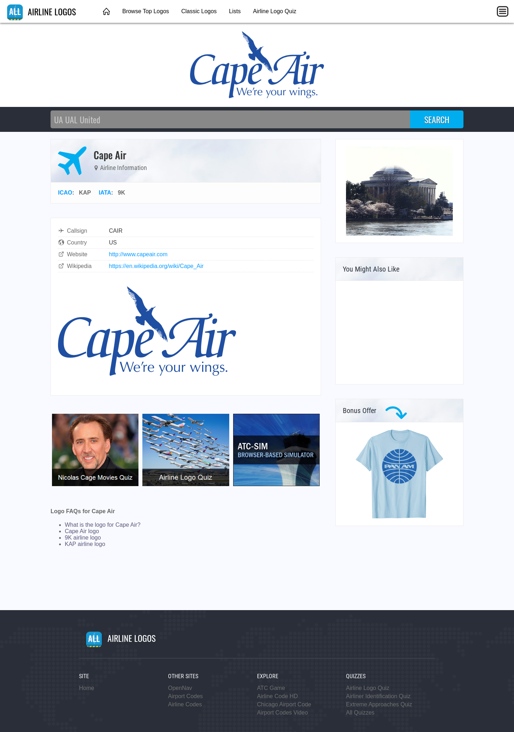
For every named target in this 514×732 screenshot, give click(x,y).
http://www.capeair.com (138, 254)
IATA (105, 193)
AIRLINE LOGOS (41, 11)
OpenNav (180, 688)
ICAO (65, 193)
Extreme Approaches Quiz (379, 704)
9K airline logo (83, 538)
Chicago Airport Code (284, 704)
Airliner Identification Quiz (378, 696)
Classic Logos (199, 11)
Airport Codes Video (282, 713)
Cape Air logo (82, 531)
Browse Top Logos (145, 11)
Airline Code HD (277, 696)
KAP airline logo (85, 544)
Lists (235, 11)
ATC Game (271, 688)
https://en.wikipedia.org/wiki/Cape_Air (156, 266)
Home (86, 688)
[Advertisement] (399, 332)
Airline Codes (185, 704)
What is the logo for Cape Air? (103, 525)
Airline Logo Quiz (275, 11)
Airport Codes (185, 696)
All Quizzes (360, 713)
